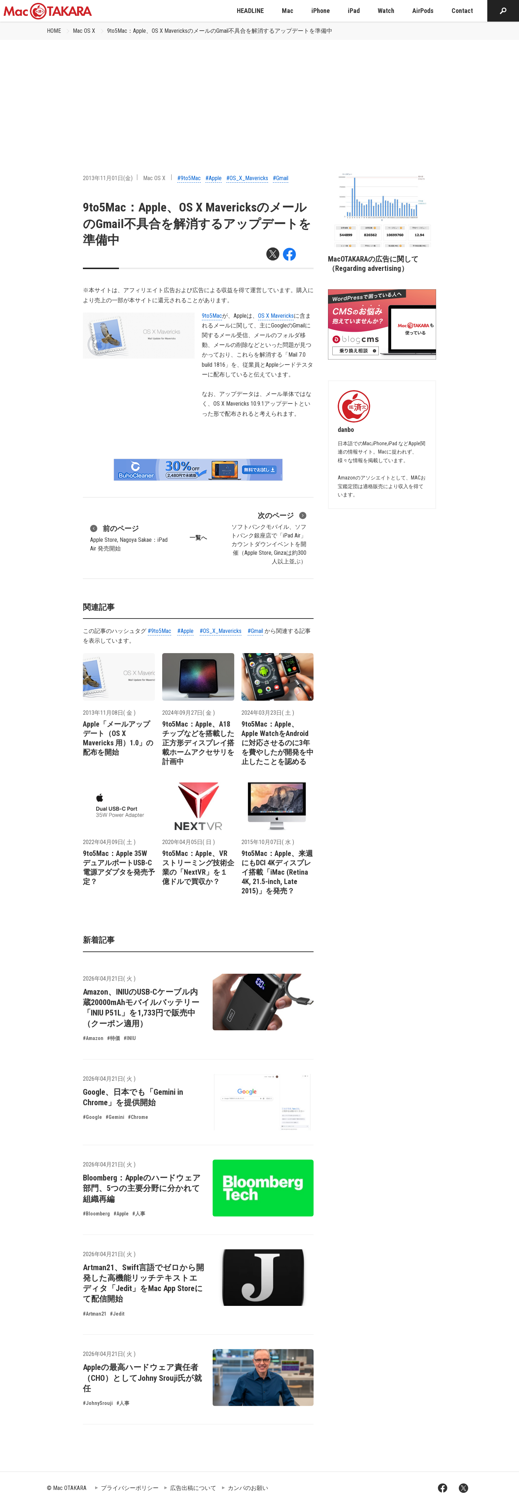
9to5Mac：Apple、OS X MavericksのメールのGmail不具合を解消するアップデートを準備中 (219, 30)
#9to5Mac (189, 178)
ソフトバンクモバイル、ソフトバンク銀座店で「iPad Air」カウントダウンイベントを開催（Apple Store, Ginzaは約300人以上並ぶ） (268, 537)
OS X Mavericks (276, 315)
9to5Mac (212, 315)
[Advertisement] (259, 94)
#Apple (213, 178)
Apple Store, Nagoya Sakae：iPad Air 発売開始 (129, 537)
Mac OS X (84, 30)
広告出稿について (193, 1488)
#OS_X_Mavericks (247, 178)
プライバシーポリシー (130, 1488)
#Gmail (280, 178)
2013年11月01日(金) (108, 178)
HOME (54, 30)
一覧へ (198, 537)
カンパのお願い (248, 1488)
